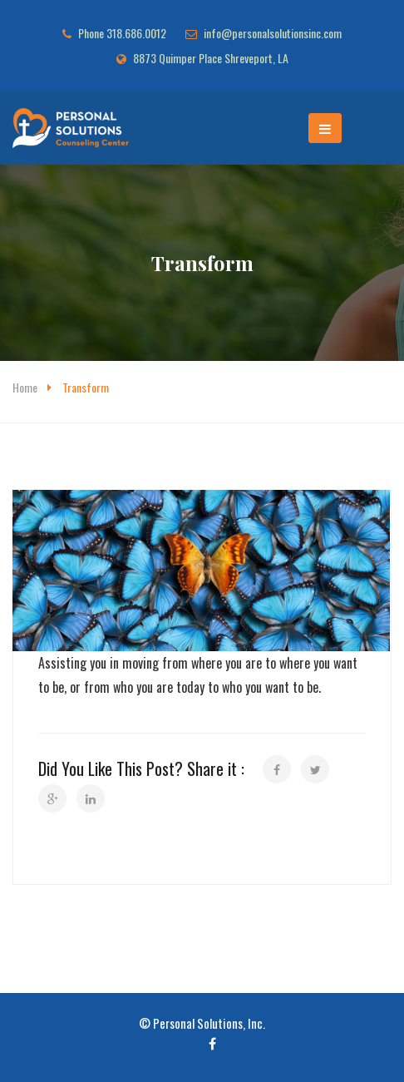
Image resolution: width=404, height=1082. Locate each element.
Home (24, 387)
